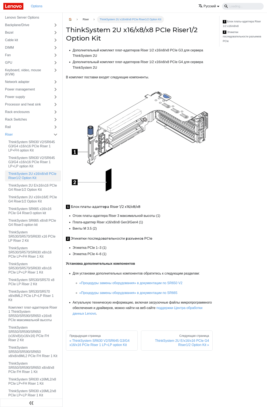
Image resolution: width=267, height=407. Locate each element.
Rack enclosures (17, 112)
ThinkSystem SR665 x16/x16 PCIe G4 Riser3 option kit (29, 211)
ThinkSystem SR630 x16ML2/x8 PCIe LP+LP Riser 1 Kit (32, 393)
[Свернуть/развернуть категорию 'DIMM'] (55, 47)
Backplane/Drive (17, 25)
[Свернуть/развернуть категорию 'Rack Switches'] (55, 119)
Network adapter (17, 82)
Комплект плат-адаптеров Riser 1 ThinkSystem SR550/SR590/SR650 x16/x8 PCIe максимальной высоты (32, 314)
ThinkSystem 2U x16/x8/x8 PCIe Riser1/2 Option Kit (32, 176)
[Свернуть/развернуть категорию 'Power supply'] (55, 97)
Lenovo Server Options (22, 17)
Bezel (9, 32)
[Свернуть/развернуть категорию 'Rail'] (55, 127)
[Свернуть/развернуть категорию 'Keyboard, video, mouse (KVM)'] (55, 72)
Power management (20, 89)
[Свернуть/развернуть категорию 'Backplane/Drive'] (55, 25)
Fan (8, 55)
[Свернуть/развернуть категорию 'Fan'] (55, 55)
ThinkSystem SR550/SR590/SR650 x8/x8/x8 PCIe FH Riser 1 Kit (31, 368)
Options (36, 6)
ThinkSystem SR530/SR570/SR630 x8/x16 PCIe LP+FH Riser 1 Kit (30, 252)
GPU (8, 62)
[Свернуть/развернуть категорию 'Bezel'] (55, 32)
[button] (208, 6)
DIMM (9, 47)
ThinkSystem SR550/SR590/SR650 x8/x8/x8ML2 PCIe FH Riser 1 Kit (32, 352)
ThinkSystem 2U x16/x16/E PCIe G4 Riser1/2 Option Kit (32, 199)
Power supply (15, 97)
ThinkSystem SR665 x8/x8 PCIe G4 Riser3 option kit (32, 222)
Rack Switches (16, 119)
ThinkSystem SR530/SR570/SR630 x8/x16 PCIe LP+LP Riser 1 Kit (30, 268)
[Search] (243, 6)
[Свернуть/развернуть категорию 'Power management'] (55, 89)
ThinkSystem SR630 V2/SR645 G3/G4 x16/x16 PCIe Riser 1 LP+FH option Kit (31, 146)
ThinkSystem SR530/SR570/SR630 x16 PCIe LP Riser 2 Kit (31, 236)
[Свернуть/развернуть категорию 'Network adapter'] (55, 82)
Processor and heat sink (23, 104)
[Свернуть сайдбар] (31, 403)
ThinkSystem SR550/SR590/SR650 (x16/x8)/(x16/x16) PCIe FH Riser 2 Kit (28, 334)
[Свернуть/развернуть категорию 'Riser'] (55, 134)
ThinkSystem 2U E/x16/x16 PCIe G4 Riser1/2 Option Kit (32, 187)
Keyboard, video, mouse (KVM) (23, 72)
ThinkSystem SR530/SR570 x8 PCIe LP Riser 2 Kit (31, 282)
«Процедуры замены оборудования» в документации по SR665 (128, 293)
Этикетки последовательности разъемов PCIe (242, 37)
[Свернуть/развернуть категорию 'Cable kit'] (55, 40)
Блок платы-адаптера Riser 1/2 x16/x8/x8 (242, 24)
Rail (8, 127)
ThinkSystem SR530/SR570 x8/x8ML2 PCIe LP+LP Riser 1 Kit (31, 296)
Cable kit (11, 40)
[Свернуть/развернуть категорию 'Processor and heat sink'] (55, 104)
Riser (9, 134)
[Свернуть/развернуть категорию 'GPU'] (55, 62)
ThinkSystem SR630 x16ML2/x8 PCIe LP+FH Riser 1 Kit (32, 381)
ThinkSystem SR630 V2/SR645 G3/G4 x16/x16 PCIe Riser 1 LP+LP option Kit (31, 162)
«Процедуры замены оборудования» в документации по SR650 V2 (130, 283)
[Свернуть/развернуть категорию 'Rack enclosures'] (55, 112)
